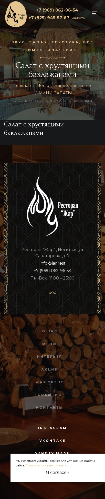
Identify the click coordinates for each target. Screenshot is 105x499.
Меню (42, 85)
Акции (48, 369)
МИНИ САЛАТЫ (55, 93)
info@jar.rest (53, 263)
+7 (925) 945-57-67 (57, 17)
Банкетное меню (73, 85)
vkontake (52, 441)
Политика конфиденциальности (48, 465)
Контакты (48, 408)
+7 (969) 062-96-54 (57, 10)
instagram (52, 428)
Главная (22, 85)
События (49, 395)
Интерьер (49, 356)
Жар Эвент (49, 382)
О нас (49, 331)
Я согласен (57, 472)
